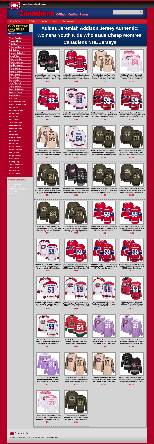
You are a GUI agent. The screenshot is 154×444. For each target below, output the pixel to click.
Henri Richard (15, 83)
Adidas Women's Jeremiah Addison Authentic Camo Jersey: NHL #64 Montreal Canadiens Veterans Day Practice (48, 153)
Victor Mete (14, 170)
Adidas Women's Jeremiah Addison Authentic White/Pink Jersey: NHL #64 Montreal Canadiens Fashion (132, 77)
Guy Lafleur (14, 77)
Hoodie (44, 21)
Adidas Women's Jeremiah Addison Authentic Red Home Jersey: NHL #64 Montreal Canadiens (104, 305)
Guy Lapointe (15, 80)
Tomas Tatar (14, 167)
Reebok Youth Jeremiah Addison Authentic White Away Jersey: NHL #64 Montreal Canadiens (48, 304)
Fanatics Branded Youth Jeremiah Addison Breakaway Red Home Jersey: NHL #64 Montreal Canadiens (48, 380)
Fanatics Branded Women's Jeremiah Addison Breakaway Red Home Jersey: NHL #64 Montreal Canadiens (104, 380)
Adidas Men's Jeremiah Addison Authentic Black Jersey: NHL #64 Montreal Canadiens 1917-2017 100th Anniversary (76, 191)
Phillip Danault (15, 146)
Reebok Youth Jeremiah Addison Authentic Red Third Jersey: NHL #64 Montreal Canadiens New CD (76, 304)
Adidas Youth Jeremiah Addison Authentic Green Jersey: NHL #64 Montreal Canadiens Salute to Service (131, 191)
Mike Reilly (13, 134)
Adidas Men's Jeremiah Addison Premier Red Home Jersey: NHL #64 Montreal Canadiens (131, 228)
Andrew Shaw (15, 41)
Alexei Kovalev (15, 38)
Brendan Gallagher (17, 53)
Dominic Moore (15, 71)
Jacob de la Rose (16, 89)
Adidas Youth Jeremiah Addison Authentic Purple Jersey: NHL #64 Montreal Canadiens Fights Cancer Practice (131, 153)
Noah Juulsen (15, 137)
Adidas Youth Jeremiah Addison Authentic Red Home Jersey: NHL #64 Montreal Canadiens (103, 266)
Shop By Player (16, 21)
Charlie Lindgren (16, 62)
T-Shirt (32, 21)
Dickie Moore (14, 68)
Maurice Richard (16, 128)
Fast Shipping (14, 186)
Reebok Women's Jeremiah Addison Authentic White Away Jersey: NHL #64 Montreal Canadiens (48, 342)
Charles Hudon (15, 59)
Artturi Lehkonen (16, 47)
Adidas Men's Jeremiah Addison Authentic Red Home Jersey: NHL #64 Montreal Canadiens (103, 228)
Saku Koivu (14, 152)
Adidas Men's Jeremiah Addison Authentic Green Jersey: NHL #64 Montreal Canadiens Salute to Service (104, 191)
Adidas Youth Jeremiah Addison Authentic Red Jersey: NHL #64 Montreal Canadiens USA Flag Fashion (48, 418)
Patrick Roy (14, 140)
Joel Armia (13, 107)
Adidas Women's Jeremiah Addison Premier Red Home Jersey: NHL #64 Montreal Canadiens (132, 305)
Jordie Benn (14, 113)
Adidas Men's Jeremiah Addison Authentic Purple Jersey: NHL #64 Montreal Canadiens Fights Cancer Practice (104, 153)
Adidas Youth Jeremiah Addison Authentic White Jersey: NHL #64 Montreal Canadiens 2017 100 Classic (131, 115)
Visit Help (12, 191)
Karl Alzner (13, 116)
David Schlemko (16, 65)
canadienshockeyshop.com (35, 4)
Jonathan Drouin (16, 110)
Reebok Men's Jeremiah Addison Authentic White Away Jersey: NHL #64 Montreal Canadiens (48, 266)
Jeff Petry (13, 98)
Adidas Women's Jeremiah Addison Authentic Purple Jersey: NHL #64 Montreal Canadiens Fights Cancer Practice (48, 191)
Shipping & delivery (17, 189)
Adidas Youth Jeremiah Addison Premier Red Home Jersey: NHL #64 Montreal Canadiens (131, 266)
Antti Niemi (14, 44)
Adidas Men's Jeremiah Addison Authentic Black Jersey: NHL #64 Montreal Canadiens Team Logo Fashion (48, 77)
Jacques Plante (15, 92)
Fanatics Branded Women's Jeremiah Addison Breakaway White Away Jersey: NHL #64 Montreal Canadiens (104, 77)
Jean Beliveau (15, 95)
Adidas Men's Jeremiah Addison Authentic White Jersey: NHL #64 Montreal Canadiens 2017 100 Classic (76, 115)
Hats (55, 21)
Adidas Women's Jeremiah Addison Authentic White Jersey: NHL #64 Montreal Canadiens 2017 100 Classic (76, 153)
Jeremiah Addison (17, 101)
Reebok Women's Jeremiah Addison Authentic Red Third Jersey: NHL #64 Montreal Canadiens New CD (76, 342)
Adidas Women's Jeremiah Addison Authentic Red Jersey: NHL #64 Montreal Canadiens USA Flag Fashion (76, 418)
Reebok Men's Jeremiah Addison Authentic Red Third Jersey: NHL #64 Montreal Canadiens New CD (76, 266)
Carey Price (14, 56)
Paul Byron (14, 143)
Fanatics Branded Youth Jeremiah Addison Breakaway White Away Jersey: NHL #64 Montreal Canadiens (76, 380)
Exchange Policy (16, 184)
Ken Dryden (14, 119)
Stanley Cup (14, 161)
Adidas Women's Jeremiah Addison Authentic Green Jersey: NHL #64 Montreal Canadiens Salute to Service (76, 229)
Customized (68, 21)
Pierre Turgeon (15, 149)
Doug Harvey (14, 74)
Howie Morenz (15, 86)
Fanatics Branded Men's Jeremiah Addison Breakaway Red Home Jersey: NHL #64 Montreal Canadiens (104, 342)
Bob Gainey (14, 50)
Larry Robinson (15, 122)
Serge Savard (15, 155)
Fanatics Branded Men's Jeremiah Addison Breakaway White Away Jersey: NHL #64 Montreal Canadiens (131, 342)
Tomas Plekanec (16, 164)
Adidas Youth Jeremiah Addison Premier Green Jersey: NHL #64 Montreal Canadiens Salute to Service (48, 229)
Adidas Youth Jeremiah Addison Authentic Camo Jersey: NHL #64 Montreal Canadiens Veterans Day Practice (104, 115)
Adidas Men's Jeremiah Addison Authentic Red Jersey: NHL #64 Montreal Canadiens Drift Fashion (76, 77)
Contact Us (13, 193)
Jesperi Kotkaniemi (17, 104)
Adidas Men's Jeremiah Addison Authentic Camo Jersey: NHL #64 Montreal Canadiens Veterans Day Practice (48, 115)
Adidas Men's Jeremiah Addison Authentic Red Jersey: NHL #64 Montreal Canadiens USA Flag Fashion (131, 380)
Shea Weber (14, 158)
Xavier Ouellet (15, 173)
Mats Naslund (15, 125)
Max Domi (13, 131)
